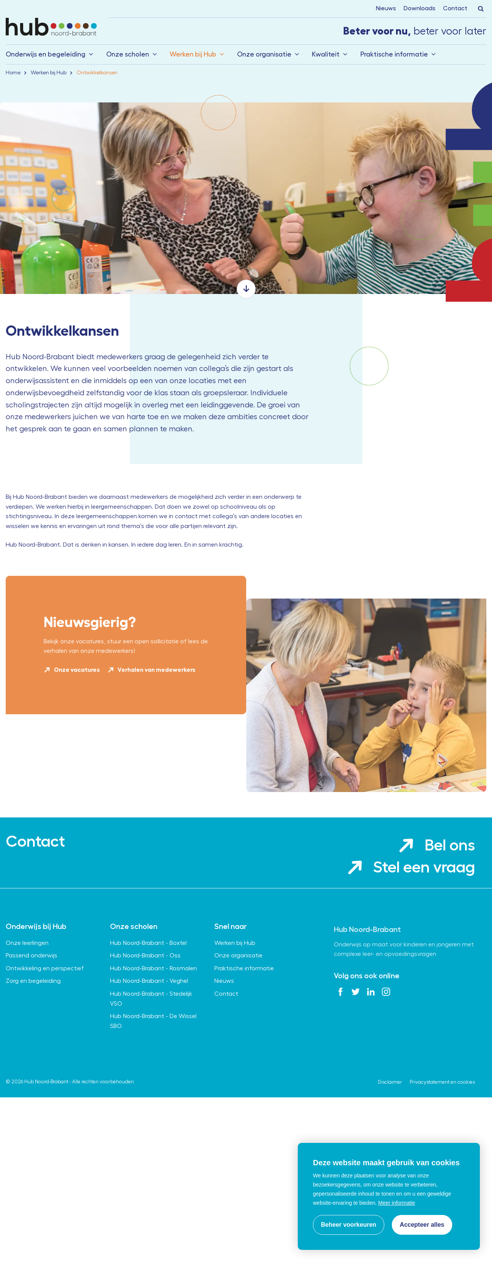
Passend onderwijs (31, 1001)
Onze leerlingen (27, 988)
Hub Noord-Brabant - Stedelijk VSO (151, 1044)
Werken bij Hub (193, 54)
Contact (455, 8)
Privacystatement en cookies (442, 1127)
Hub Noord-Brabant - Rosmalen (153, 1014)
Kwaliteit (326, 54)
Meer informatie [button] (396, 1203)
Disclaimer (390, 1127)
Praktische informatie (394, 54)
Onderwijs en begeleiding (45, 54)
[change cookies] (348, 1225)
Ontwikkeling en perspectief (45, 1014)
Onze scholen (127, 54)
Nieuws (386, 8)
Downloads (419, 8)
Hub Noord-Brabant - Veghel (149, 1026)
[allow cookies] (422, 1225)
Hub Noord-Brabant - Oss (145, 1001)
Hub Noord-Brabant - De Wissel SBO (153, 1067)
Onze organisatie (264, 54)
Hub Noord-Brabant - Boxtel (148, 988)
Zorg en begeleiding (33, 1026)
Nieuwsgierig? (90, 678)
